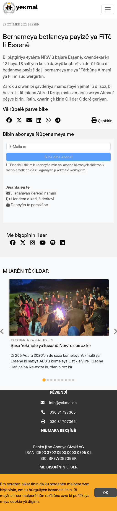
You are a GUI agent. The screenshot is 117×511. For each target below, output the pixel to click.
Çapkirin (101, 120)
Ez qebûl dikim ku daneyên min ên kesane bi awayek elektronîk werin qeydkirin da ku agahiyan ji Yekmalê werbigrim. (55, 167)
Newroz (34, 340)
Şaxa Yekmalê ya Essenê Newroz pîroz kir (50, 345)
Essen (34, 24)
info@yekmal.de (63, 402)
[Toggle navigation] (107, 9)
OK (105, 492)
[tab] (44, 380)
